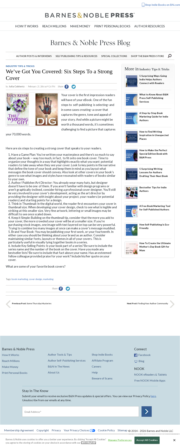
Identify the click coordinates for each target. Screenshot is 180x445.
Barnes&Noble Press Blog (90, 42)
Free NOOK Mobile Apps (149, 380)
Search (170, 56)
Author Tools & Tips (60, 354)
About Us (53, 372)
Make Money (80, 26)
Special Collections (114, 56)
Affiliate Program (102, 360)
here (153, 396)
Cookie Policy (106, 430)
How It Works (26, 26)
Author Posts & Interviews (34, 56)
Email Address (33, 411)
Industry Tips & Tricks (20, 66)
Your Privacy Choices (79, 430)
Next (171, 304)
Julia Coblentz (17, 86)
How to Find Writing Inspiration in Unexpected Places (154, 135)
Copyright (43, 430)
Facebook (142, 354)
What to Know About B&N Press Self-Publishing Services (153, 98)
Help (95, 372)
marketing (48, 279)
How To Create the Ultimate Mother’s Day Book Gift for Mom (155, 247)
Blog (139, 361)
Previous (8, 304)
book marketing (20, 279)
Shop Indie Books (102, 354)
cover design (35, 279)
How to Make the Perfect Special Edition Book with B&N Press (153, 154)
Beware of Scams (102, 378)
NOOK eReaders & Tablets (150, 374)
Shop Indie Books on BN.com (162, 4)
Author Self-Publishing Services (67, 360)
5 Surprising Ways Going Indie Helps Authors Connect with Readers (153, 80)
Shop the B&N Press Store (147, 56)
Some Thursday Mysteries (32, 303)
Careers (96, 366)
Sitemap (122, 430)
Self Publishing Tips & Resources (76, 56)
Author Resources (149, 26)
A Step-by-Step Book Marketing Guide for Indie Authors (153, 117)
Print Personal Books (112, 26)
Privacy (56, 430)
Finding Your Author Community (147, 303)
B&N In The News (59, 366)
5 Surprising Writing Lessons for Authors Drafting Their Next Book (153, 172)
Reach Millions (54, 26)
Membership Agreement (19, 430)
